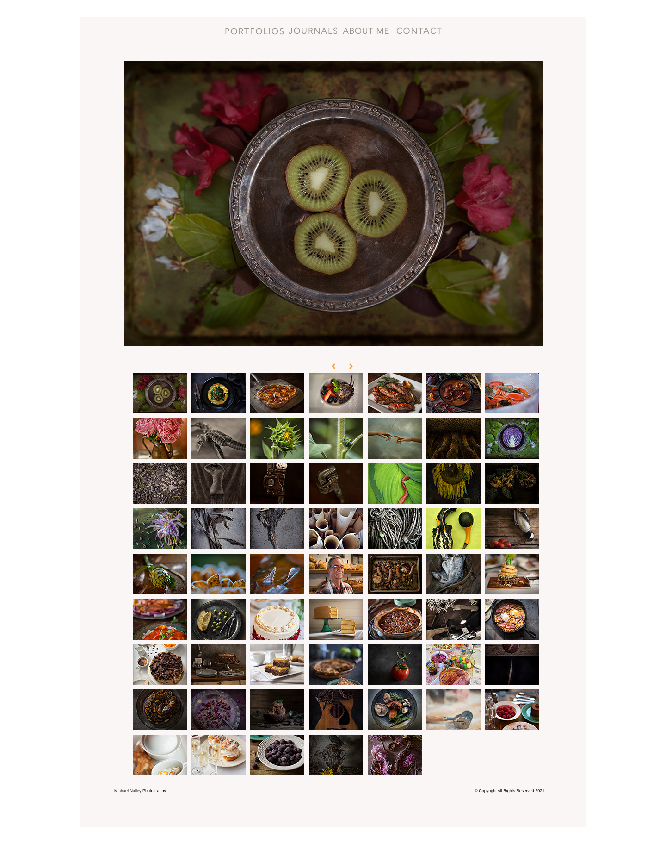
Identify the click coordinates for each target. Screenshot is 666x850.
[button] (327, 358)
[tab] (160, 393)
